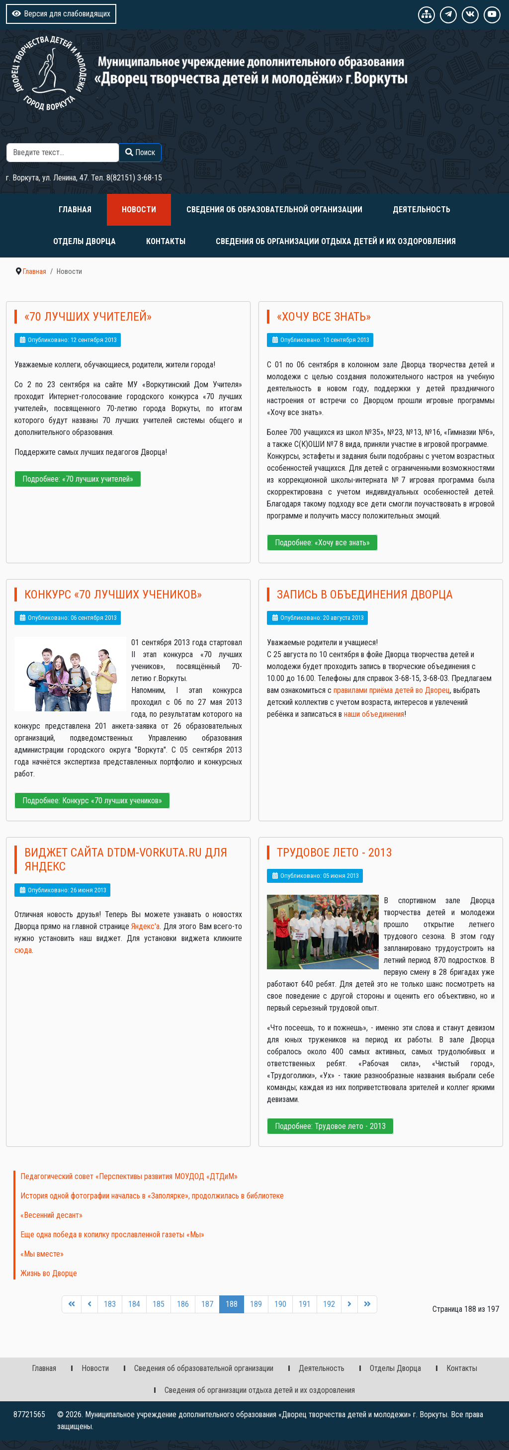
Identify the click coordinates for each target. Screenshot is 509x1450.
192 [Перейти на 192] (329, 1304)
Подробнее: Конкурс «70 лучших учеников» (92, 800)
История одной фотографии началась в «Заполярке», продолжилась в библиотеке (152, 1195)
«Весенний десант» (51, 1215)
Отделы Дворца (84, 241)
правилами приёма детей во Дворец (392, 690)
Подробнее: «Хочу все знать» (322, 542)
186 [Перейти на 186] (183, 1304)
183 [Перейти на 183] (110, 1304)
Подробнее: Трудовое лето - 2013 (330, 1126)
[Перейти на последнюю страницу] (367, 1304)
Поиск (152, 137)
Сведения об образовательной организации (274, 209)
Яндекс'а (145, 926)
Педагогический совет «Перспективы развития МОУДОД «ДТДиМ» (129, 1176)
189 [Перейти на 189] (256, 1304)
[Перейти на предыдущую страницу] (89, 1304)
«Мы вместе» (42, 1254)
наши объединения (373, 714)
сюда (23, 950)
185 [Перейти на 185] (159, 1304)
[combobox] (62, 152)
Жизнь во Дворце (48, 1273)
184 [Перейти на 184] (134, 1304)
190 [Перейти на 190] (280, 1304)
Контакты (165, 241)
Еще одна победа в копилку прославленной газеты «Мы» (112, 1234)
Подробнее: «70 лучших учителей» (77, 479)
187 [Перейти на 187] (207, 1304)
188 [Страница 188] (232, 1304)
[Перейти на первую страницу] (72, 1304)
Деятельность (421, 209)
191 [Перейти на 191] (305, 1304)
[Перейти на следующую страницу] (349, 1304)
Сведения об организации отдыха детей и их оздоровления (336, 241)
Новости (139, 209)
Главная (75, 209)
